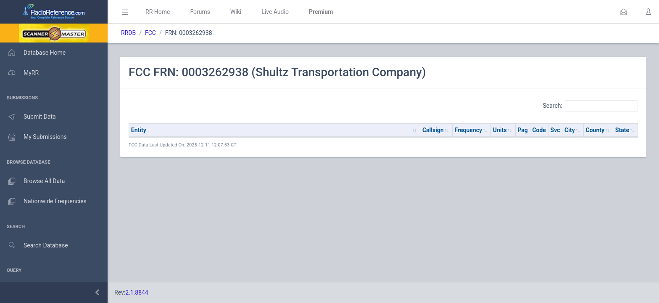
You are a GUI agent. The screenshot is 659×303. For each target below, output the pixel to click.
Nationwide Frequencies (43, 201)
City (569, 130)
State (622, 130)
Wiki (235, 11)
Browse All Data (32, 181)
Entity (138, 130)
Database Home (33, 52)
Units (500, 130)
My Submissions (33, 137)
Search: (590, 106)
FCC (150, 32)
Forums (200, 11)
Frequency (468, 130)
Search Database (34, 245)
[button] (623, 11)
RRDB (128, 32)
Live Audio (275, 11)
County (595, 130)
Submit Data (28, 117)
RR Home (157, 11)
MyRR (19, 73)
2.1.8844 (136, 292)
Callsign (433, 130)
